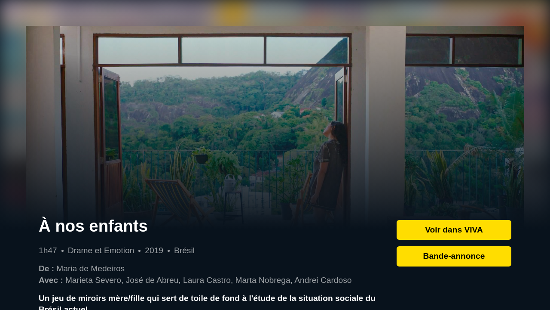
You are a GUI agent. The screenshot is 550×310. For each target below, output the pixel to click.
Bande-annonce (454, 255)
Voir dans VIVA (454, 229)
